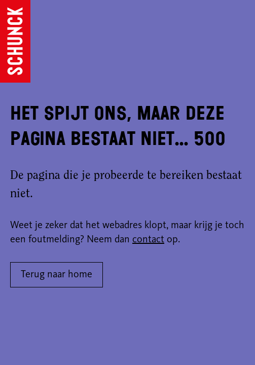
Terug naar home (56, 275)
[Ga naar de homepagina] (15, 41)
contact (148, 240)
